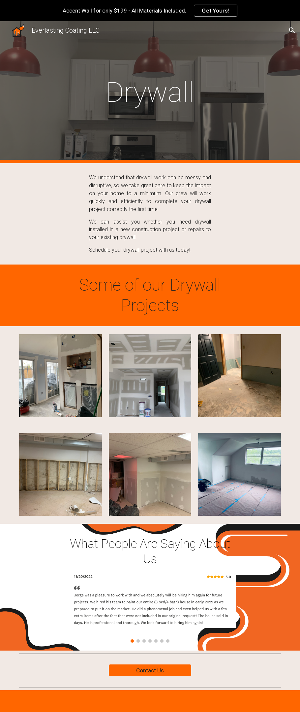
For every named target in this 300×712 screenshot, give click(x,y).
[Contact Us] (150, 670)
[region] (150, 10)
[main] (150, 92)
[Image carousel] (150, 607)
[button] (292, 30)
